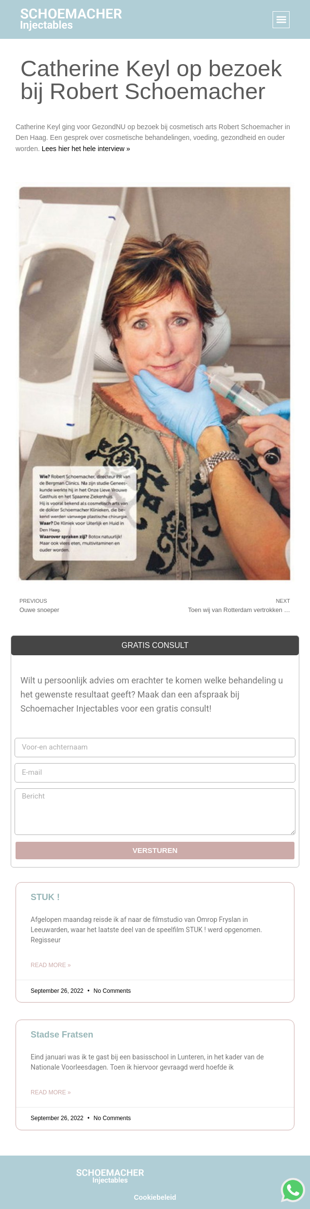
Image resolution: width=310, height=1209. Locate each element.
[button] (281, 19)
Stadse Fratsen (62, 1034)
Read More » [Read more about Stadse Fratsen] (51, 1092)
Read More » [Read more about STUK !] (51, 965)
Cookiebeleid (155, 1197)
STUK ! (45, 897)
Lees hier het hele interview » (86, 149)
